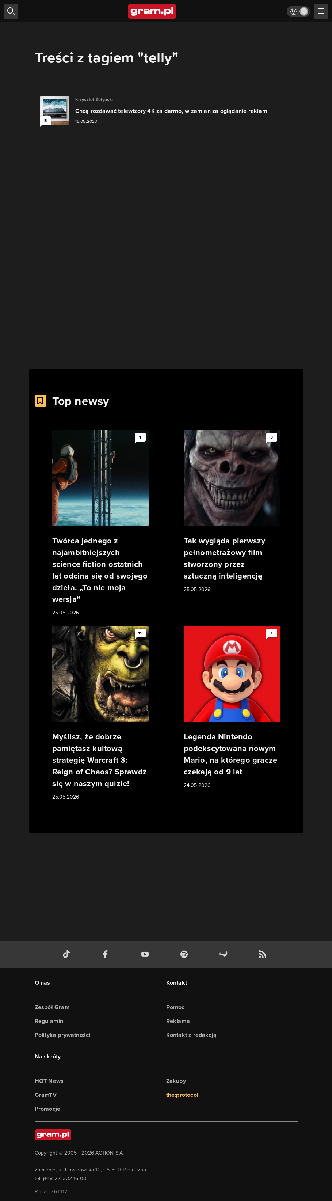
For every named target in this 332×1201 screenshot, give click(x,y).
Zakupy (176, 1081)
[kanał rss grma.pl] (264, 954)
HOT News (49, 1081)
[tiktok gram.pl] (68, 954)
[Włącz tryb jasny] (298, 11)
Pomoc (175, 1007)
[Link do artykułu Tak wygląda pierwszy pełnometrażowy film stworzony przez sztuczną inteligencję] (232, 512)
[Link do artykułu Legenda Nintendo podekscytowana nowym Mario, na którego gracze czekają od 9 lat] (232, 707)
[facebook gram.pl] (107, 954)
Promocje (48, 1109)
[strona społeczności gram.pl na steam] (225, 954)
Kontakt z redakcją (191, 1035)
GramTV (46, 1095)
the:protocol (182, 1095)
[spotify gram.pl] (185, 954)
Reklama (178, 1021)
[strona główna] (152, 11)
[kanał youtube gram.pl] (146, 954)
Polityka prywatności (63, 1035)
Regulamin (49, 1021)
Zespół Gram (52, 1007)
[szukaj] (11, 11)
